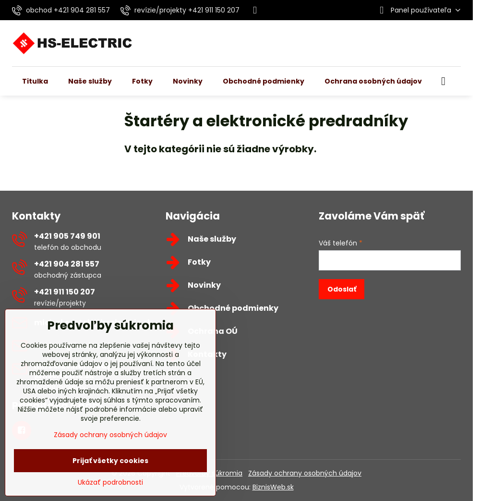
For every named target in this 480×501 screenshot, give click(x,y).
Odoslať (341, 289)
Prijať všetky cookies (110, 460)
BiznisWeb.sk (273, 487)
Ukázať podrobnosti (110, 482)
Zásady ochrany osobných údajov (304, 473)
